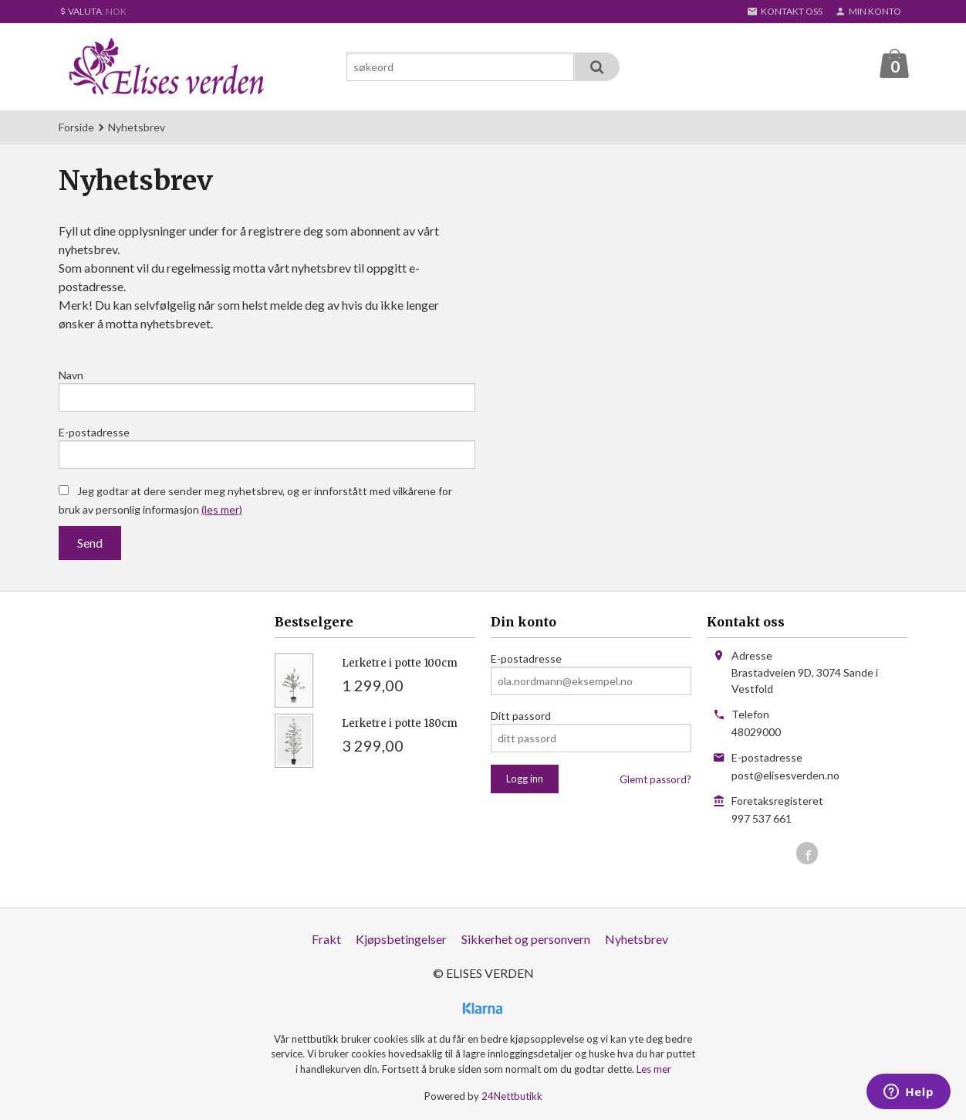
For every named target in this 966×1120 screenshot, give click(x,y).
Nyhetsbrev (636, 939)
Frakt (326, 939)
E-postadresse (94, 432)
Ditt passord (521, 715)
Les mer (654, 1069)
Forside (76, 127)
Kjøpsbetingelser (401, 939)
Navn (71, 375)
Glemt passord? (655, 779)
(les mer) (221, 509)
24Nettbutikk (511, 1096)
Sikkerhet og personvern (525, 939)
